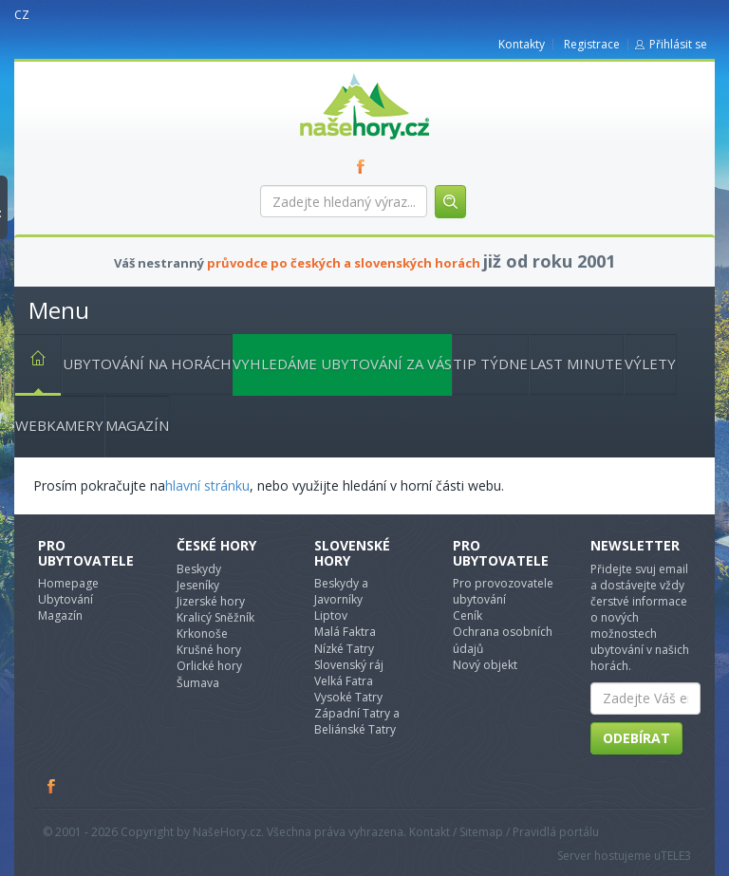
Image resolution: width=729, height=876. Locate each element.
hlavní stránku (207, 485)
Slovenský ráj (348, 665)
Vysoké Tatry (348, 697)
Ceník (467, 615)
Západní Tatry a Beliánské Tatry (357, 721)
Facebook (52, 785)
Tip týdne (490, 363)
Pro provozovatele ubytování (503, 591)
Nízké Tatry (344, 649)
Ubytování (65, 599)
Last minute (576, 363)
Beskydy (199, 569)
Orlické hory (209, 666)
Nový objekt (485, 665)
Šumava (198, 683)
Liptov (330, 615)
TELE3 (676, 856)
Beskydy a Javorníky (341, 591)
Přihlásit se (678, 44)
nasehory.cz (330, 73)
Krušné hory (209, 650)
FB (364, 166)
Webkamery (59, 425)
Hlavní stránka (30, 361)
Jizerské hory (211, 601)
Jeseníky (198, 585)
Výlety (650, 363)
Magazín (137, 425)
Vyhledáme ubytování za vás (342, 363)
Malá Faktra (345, 632)
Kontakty (521, 44)
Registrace (592, 44)
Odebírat (636, 738)
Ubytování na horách (147, 363)
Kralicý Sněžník (215, 617)
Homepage (68, 583)
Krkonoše (202, 633)
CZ (21, 15)
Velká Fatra (343, 681)
